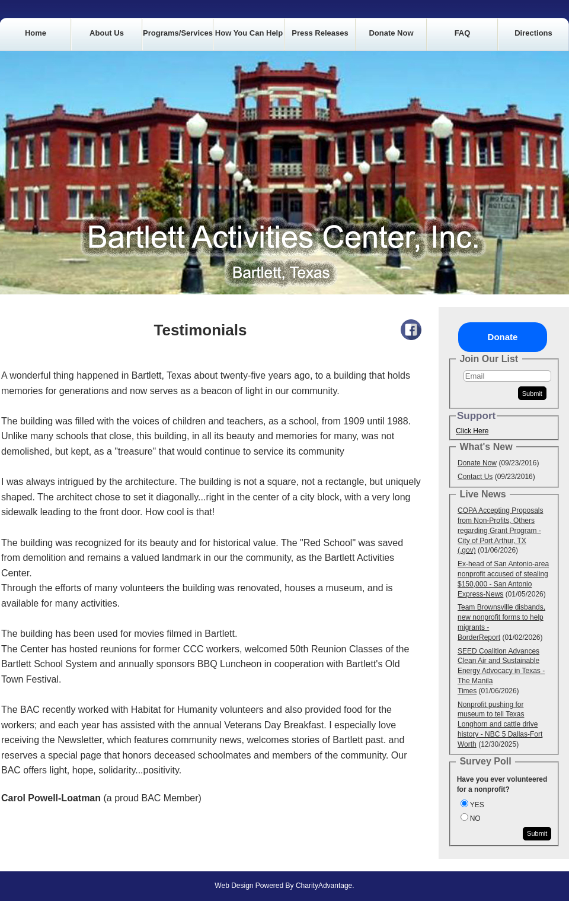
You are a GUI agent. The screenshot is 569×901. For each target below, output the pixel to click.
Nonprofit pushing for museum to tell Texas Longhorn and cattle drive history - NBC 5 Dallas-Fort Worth (500, 724)
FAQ (463, 32)
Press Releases (320, 32)
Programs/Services (178, 32)
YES (477, 805)
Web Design (234, 885)
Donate (503, 337)
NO (475, 818)
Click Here (472, 431)
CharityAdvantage (324, 885)
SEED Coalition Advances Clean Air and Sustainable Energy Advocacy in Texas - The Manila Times (501, 671)
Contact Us (475, 476)
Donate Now (391, 32)
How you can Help (249, 32)
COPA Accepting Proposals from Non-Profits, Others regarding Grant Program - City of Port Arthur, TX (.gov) (501, 530)
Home (35, 32)
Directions (533, 32)
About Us (106, 32)
